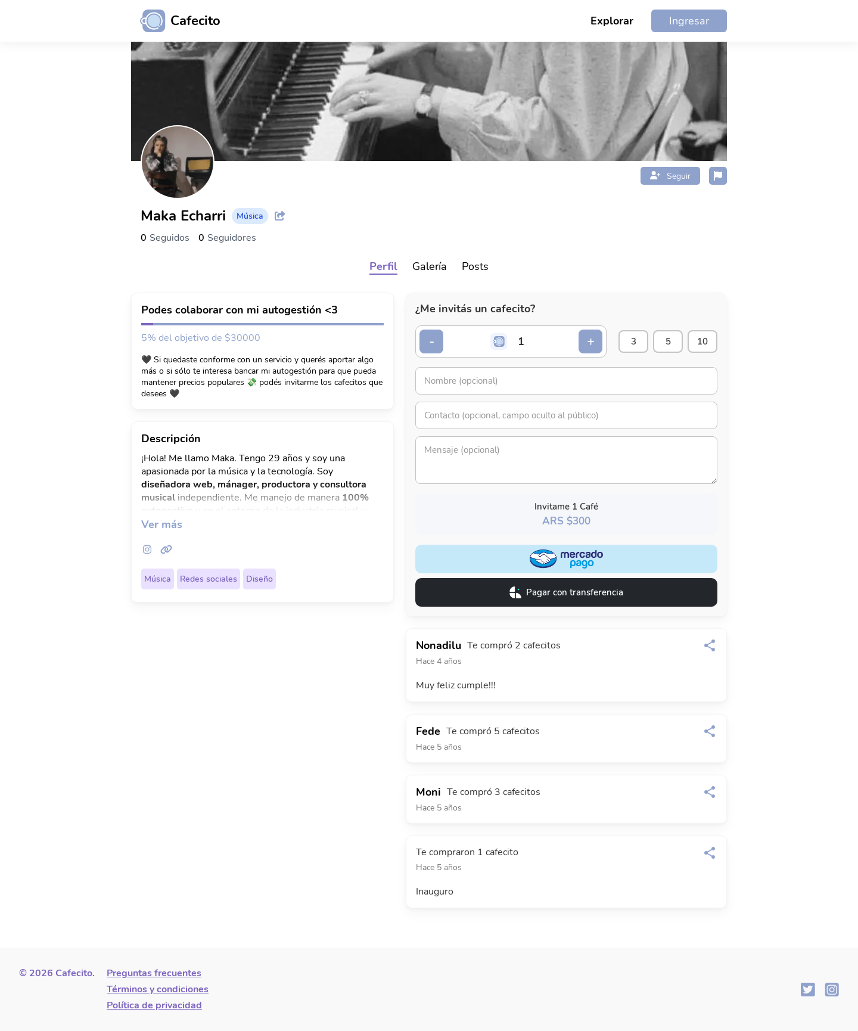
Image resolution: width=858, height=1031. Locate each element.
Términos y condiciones (158, 989)
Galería (429, 266)
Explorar (611, 21)
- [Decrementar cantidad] (431, 341)
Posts (475, 266)
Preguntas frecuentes (154, 973)
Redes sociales (208, 579)
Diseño (259, 579)
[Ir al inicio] (175, 21)
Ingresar (689, 21)
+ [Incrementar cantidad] (591, 341)
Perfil (383, 266)
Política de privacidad (154, 1005)
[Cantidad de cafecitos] (521, 341)
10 (702, 341)
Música (157, 579)
